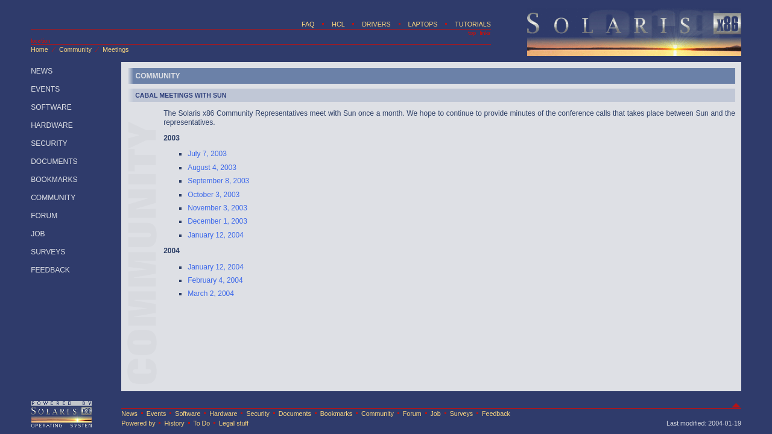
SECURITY (49, 143)
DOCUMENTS (54, 161)
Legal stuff (233, 423)
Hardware (224, 413)
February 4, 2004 (215, 280)
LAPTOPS (422, 24)
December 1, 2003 (217, 221)
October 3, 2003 (213, 194)
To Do (201, 423)
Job (436, 413)
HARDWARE (52, 125)
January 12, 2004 (216, 235)
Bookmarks (336, 413)
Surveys (461, 413)
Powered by (138, 423)
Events (156, 413)
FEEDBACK (50, 270)
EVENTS (45, 89)
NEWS (41, 71)
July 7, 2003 (207, 153)
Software (187, 413)
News (129, 413)
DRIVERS (376, 24)
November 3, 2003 (217, 208)
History (174, 423)
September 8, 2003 (218, 181)
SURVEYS (48, 252)
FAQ (308, 24)
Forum (412, 413)
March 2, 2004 (211, 293)
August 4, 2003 (212, 167)
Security (258, 413)
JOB (38, 234)
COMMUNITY (53, 197)
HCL (338, 24)
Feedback (496, 413)
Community (75, 49)
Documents (295, 413)
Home (39, 49)
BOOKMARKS (54, 179)
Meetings (115, 49)
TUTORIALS (473, 24)
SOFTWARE (51, 107)
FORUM (44, 216)
